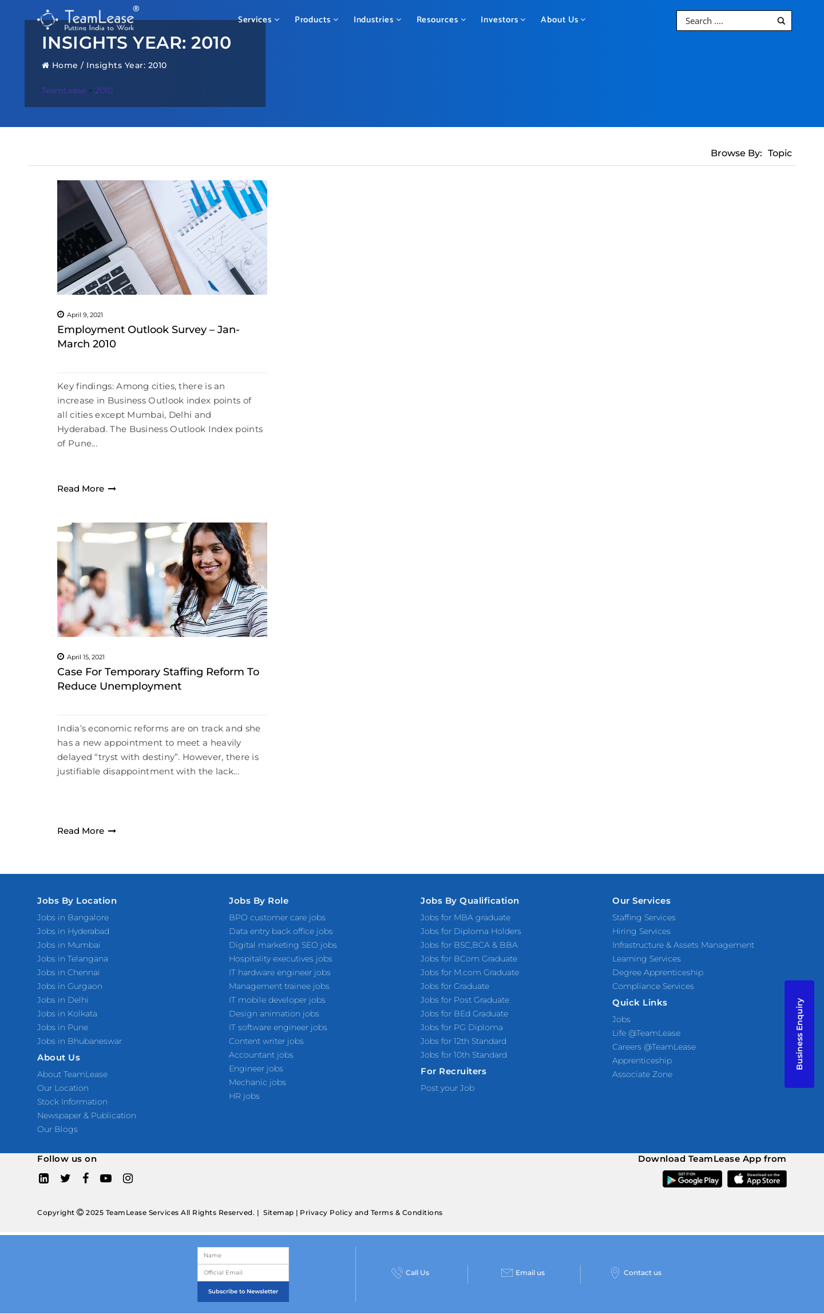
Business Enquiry (799, 1034)
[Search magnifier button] (781, 21)
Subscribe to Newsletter (243, 1291)
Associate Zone (642, 1074)
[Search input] (727, 20)
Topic (780, 153)
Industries (378, 20)
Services (259, 20)
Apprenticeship (642, 1060)
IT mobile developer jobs (277, 1000)
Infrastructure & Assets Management (683, 945)
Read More (86, 488)
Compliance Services (653, 986)
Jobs (621, 1019)
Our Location (63, 1088)
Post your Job (447, 1088)
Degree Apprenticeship (657, 972)
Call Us (410, 1273)
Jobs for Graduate (455, 986)
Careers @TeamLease (654, 1047)
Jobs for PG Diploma (462, 1027)
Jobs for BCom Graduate (469, 958)
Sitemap (278, 1212)
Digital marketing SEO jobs (283, 945)
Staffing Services (644, 917)
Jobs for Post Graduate (465, 1000)
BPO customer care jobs (277, 917)
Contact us (635, 1273)
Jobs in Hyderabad (73, 931)
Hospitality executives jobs (280, 958)
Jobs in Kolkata (67, 1013)
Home (60, 65)
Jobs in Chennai (68, 972)
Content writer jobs (266, 1041)
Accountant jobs (261, 1055)
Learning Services (646, 958)
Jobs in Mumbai (69, 945)
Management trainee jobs (279, 986)
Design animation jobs (274, 1013)
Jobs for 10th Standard (464, 1055)
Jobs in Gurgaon (69, 986)
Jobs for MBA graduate (465, 917)
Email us (523, 1273)
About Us (563, 20)
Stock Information (72, 1102)
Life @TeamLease (646, 1033)
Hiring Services (641, 931)
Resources (441, 20)
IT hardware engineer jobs (280, 972)
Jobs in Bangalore (73, 917)
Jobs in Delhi (63, 1000)
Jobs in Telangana (72, 958)
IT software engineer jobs (278, 1027)
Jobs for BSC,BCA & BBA (469, 945)
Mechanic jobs (257, 1082)
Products (317, 20)
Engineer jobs (256, 1068)
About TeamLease (72, 1074)
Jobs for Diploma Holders (471, 931)
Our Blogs (57, 1129)
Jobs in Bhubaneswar (79, 1041)
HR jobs (244, 1096)
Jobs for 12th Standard (463, 1041)
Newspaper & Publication (86, 1115)
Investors (503, 20)
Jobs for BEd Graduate (464, 1013)
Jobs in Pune (62, 1027)
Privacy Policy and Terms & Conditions (371, 1212)
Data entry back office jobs (281, 931)
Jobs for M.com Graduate (470, 972)
